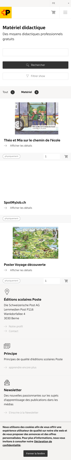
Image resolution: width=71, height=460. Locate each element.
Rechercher (35, 65)
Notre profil (13, 326)
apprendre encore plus (20, 367)
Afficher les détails (18, 145)
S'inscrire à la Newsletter (21, 412)
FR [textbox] (53, 3)
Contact (11, 331)
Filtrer (35, 76)
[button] (35, 453)
